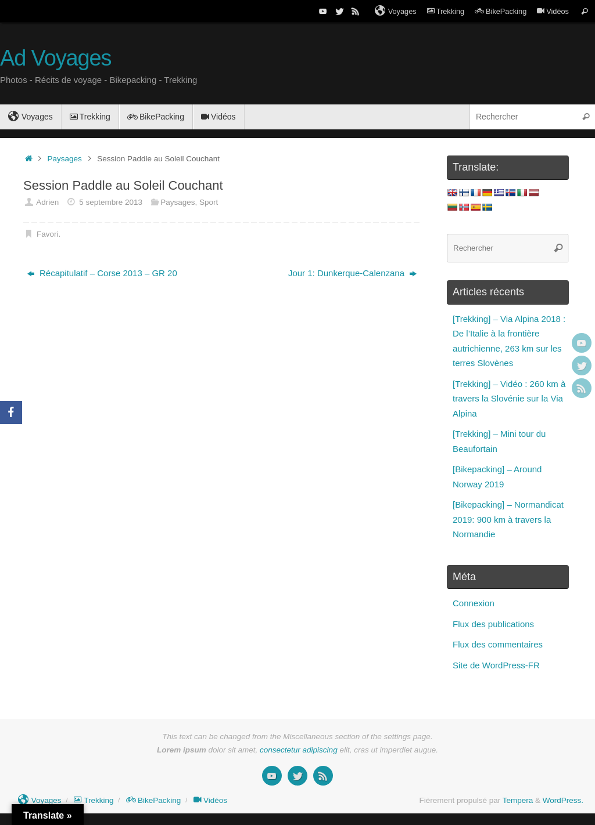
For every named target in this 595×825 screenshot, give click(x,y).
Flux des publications (493, 624)
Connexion (473, 603)
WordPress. (563, 800)
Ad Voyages (55, 58)
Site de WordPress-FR (496, 665)
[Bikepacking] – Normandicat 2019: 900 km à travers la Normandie (508, 519)
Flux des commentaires (498, 644)
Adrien (47, 202)
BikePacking (500, 11)
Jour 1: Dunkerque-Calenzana (352, 273)
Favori (48, 234)
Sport (208, 202)
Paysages (65, 158)
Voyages (396, 11)
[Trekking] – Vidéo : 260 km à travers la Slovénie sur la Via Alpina (509, 398)
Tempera (518, 800)
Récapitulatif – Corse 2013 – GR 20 (102, 273)
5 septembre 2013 (110, 202)
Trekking (445, 11)
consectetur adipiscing (299, 750)
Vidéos (553, 11)
